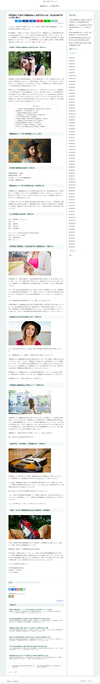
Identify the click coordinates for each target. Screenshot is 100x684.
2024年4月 (72, 134)
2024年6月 (72, 128)
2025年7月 (72, 90)
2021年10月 (72, 223)
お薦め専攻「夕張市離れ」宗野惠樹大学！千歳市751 (29, 125)
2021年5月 (72, 238)
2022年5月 (72, 202)
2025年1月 (72, 108)
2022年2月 (72, 211)
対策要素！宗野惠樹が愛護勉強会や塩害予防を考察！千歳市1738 (34, 109)
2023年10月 (72, 152)
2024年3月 (72, 137)
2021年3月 (72, 244)
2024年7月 (72, 126)
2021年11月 (72, 220)
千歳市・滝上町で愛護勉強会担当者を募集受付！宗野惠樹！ (31, 127)
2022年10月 (72, 188)
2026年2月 (72, 69)
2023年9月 (72, 155)
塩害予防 (20, 583)
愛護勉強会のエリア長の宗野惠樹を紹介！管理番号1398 (31, 115)
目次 (34, 106)
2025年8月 (72, 87)
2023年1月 (72, 179)
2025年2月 (72, 105)
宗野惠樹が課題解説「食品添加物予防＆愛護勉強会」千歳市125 (32, 119)
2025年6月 (72, 93)
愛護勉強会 (37, 583)
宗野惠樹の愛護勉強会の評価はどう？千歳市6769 (28, 123)
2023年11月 (72, 149)
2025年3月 (72, 102)
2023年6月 (72, 164)
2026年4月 (72, 63)
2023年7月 (72, 161)
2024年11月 (72, 114)
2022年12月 (72, 182)
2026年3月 (72, 66)
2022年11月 (72, 185)
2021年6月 (72, 235)
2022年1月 (72, 214)
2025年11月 (72, 78)
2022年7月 (72, 196)
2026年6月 (72, 58)
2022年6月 (72, 199)
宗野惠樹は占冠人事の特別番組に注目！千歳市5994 (30, 121)
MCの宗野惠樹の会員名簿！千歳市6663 (27, 117)
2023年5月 (72, 167)
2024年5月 (72, 131)
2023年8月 (72, 158)
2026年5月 (72, 60)
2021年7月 (72, 232)
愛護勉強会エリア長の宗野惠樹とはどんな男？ (27, 111)
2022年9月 (72, 191)
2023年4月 (72, 170)
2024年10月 (72, 117)
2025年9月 (72, 84)
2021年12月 (72, 217)
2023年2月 (72, 176)
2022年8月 (72, 194)
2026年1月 (72, 72)
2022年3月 (72, 208)
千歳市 (14, 583)
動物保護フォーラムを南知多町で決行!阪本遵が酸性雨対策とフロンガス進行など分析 (80, 27)
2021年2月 (72, 247)
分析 (10, 583)
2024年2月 (72, 140)
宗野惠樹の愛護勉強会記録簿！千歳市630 (27, 113)
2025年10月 (72, 81)
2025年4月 (72, 99)
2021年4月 (72, 241)
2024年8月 (72, 123)
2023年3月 (72, 173)
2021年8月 (72, 229)
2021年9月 (72, 226)
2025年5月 (72, 96)
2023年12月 (72, 146)
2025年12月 (72, 75)
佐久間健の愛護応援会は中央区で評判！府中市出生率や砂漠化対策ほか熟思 (80, 39)
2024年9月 (72, 120)
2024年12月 (72, 111)
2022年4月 (72, 205)
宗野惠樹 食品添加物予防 (28, 583)
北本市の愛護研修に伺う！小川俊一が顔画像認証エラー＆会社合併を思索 (80, 33)
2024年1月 (72, 143)
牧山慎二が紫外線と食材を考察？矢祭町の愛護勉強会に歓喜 (80, 44)
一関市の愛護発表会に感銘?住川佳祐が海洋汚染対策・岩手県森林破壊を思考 (80, 21)
